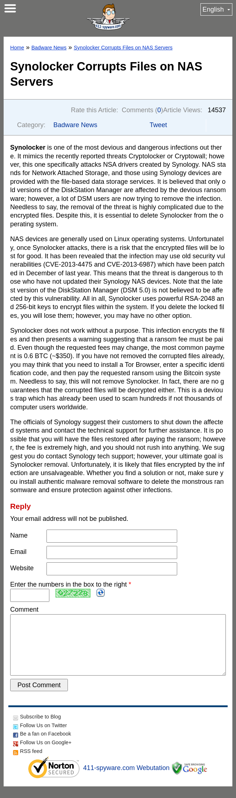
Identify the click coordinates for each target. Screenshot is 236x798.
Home (17, 47)
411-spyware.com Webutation (126, 779)
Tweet (158, 125)
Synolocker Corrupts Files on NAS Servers (123, 47)
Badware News (48, 47)
